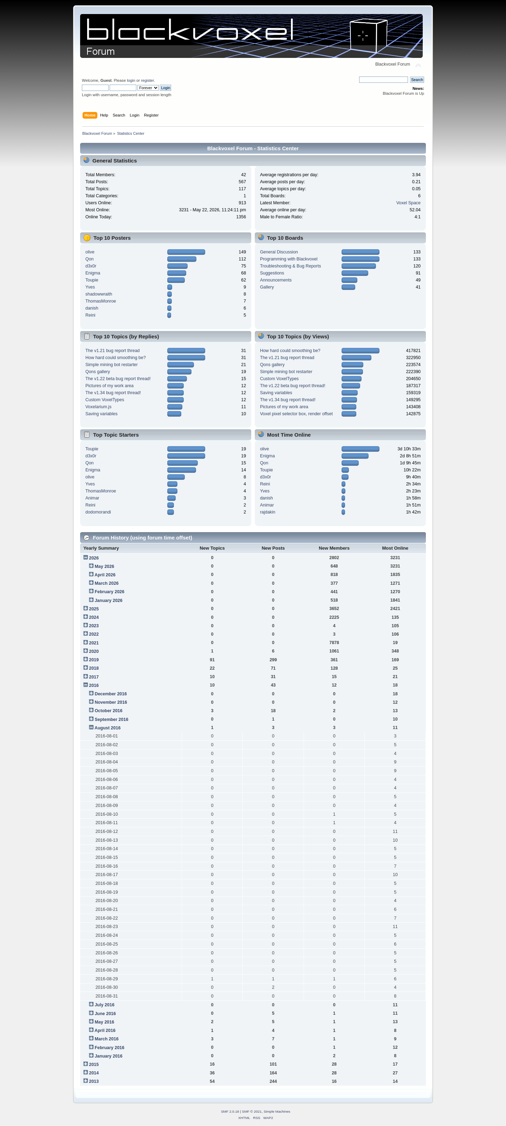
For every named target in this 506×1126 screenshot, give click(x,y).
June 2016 (105, 1013)
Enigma (92, 273)
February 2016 (109, 1047)
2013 (94, 1081)
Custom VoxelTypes (104, 399)
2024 (94, 617)
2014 (94, 1073)
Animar (92, 498)
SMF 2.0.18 (230, 1111)
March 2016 (106, 1038)
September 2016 (111, 719)
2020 (94, 651)
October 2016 (108, 710)
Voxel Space (408, 202)
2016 (94, 685)
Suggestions (272, 273)
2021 (94, 643)
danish (91, 308)
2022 (94, 634)
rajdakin (267, 512)
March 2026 (106, 583)
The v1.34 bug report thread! (113, 392)
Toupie (91, 280)
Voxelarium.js (98, 406)
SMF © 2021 (252, 1111)
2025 (94, 609)
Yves (90, 287)
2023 (94, 625)
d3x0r (90, 266)
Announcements (276, 280)
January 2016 (108, 1056)
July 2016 (104, 1004)
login (131, 80)
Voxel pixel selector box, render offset (296, 413)
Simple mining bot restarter (111, 364)
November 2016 (111, 702)
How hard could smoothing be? (115, 357)
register (147, 80)
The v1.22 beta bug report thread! (118, 378)
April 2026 (105, 574)
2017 (94, 677)
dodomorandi (98, 512)
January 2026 (108, 600)
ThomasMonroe (100, 301)
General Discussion (279, 252)
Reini (90, 315)
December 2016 (111, 693)
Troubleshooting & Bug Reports (290, 266)
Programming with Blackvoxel (289, 259)
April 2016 (105, 1030)
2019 (94, 659)
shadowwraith (98, 294)
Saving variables (101, 413)
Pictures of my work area (109, 385)
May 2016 (104, 1022)
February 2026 (109, 591)
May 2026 (104, 566)
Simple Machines (277, 1111)
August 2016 (108, 728)
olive (90, 252)
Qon (89, 259)
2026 (94, 558)
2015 (94, 1064)
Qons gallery (97, 371)
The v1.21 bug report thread (112, 350)
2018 (94, 668)
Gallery (267, 287)
